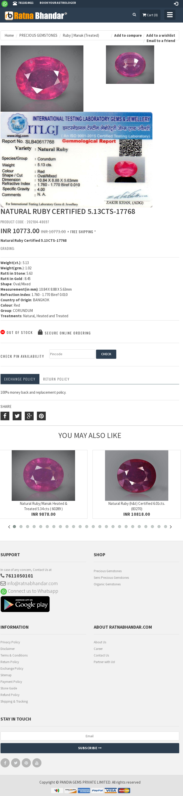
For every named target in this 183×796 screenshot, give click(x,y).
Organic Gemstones (107, 584)
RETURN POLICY (56, 379)
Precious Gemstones (108, 571)
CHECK (106, 354)
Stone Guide (9, 688)
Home (9, 35)
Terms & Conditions (14, 655)
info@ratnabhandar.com (29, 583)
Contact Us (101, 655)
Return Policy (10, 662)
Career (98, 649)
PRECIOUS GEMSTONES (38, 35)
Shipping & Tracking (14, 701)
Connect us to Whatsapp (29, 591)
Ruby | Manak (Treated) (81, 35)
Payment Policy (11, 682)
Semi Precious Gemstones (111, 577)
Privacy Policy (10, 642)
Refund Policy (10, 695)
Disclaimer (8, 649)
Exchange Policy (20, 379)
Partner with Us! (104, 662)
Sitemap (6, 675)
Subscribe (90, 748)
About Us (100, 642)
